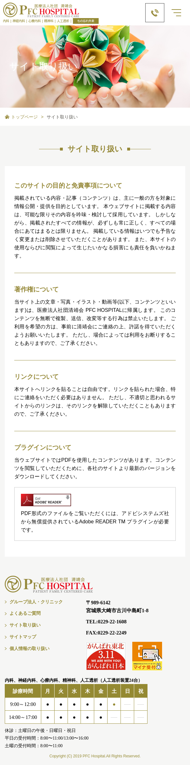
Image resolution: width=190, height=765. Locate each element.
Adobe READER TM (102, 521)
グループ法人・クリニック (36, 602)
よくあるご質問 (25, 613)
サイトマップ (23, 636)
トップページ (24, 116)
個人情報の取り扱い (29, 648)
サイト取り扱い (25, 625)
